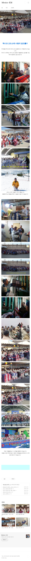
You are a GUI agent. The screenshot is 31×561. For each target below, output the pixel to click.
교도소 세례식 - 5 (6, 493)
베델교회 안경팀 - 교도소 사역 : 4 (10, 487)
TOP (28, 557)
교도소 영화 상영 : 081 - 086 (9, 490)
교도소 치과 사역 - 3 (7, 492)
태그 (7, 7)
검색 (25, 3)
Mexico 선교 (7, 3)
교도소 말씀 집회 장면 (7, 488)
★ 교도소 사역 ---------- (7, 484)
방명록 (12, 7)
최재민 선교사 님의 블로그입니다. (7, 536)
